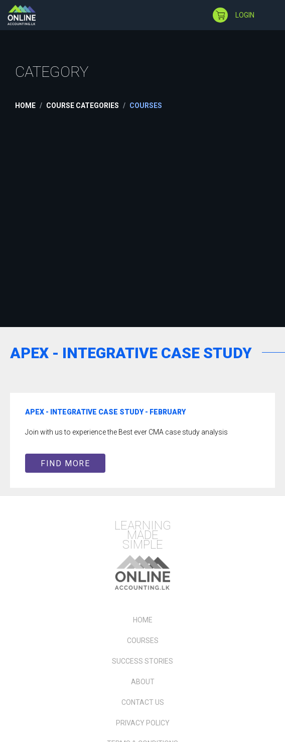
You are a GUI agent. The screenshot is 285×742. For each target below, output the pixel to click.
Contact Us (142, 702)
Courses (143, 641)
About (143, 682)
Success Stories (142, 661)
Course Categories (82, 105)
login (244, 15)
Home (25, 105)
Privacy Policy (143, 723)
